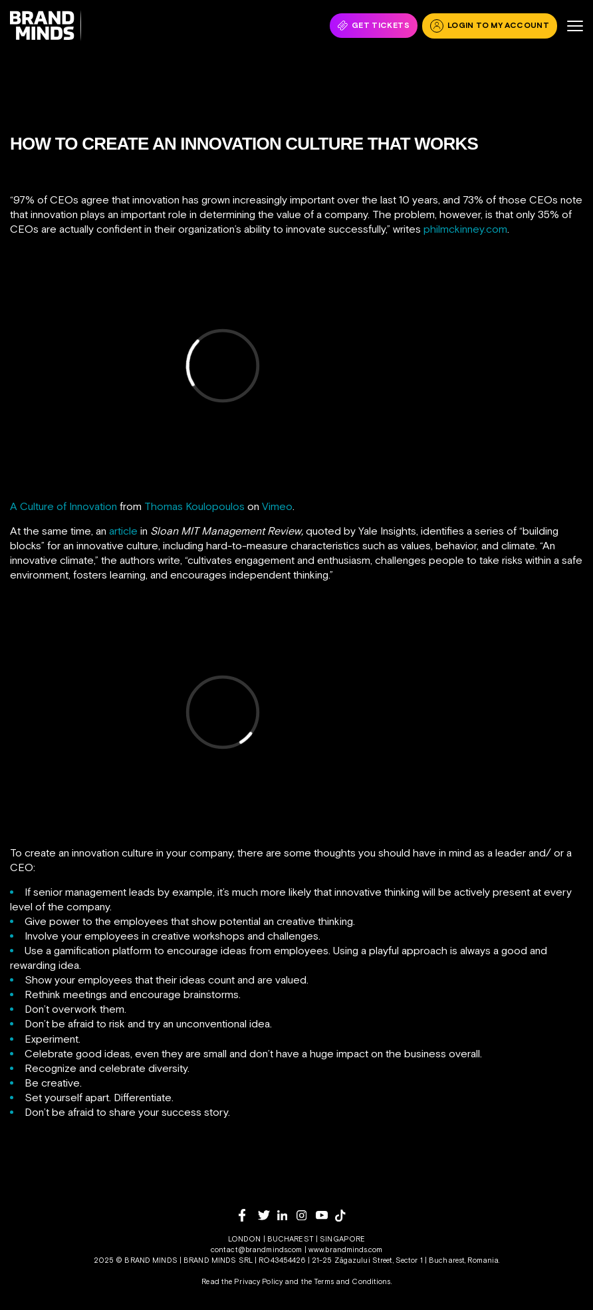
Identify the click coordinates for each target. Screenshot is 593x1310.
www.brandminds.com (345, 1249)
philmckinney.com (465, 229)
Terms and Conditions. (353, 1281)
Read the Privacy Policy (242, 1281)
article (123, 531)
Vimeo (277, 506)
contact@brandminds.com (257, 1249)
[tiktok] (344, 1216)
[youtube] (325, 1215)
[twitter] (267, 1215)
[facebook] (248, 1215)
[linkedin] (286, 1215)
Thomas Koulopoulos (194, 506)
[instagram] (306, 1215)
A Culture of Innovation (63, 506)
